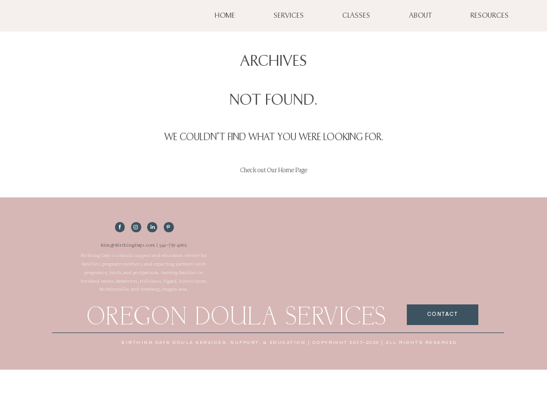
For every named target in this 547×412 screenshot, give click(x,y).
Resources (489, 15)
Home (225, 15)
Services (289, 15)
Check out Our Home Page (273, 170)
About (420, 15)
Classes (356, 15)
